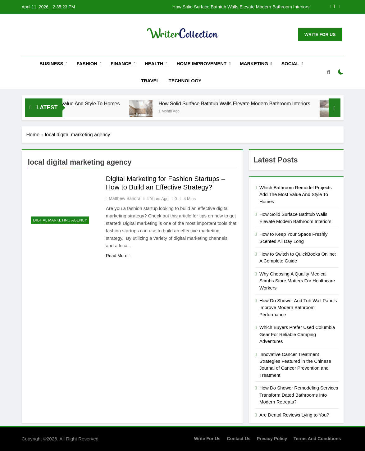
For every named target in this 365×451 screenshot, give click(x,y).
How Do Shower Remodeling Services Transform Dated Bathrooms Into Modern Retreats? (298, 394)
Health (154, 63)
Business (51, 63)
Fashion (87, 63)
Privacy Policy (272, 438)
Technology (185, 80)
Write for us (207, 438)
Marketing (254, 63)
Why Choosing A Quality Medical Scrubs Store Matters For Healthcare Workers (297, 280)
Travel (150, 80)
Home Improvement (201, 63)
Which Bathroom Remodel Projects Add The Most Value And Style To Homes (295, 194)
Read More (118, 255)
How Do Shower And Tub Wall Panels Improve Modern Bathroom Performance (298, 307)
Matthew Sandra (124, 198)
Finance (121, 63)
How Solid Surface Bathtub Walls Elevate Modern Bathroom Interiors (241, 6)
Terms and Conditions (317, 438)
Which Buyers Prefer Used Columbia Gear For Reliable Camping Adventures (297, 334)
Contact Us (238, 438)
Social (290, 63)
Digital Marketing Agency (60, 220)
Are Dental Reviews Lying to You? (294, 414)
